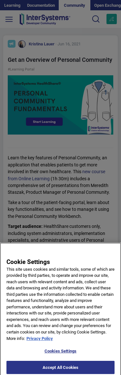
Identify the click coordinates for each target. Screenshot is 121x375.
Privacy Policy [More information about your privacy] (39, 340)
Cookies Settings (60, 353)
